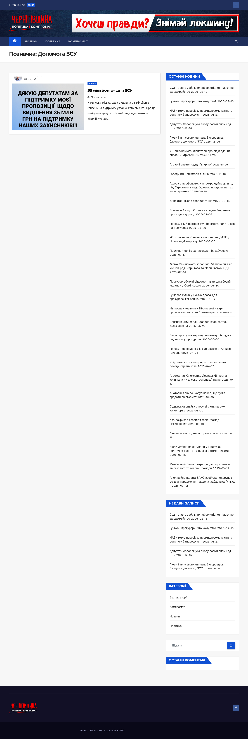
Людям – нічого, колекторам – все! (194, 433)
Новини (31, 41)
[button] (236, 41)
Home (83, 730)
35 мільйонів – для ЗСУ (110, 90)
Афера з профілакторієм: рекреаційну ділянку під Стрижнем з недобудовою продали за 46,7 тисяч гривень (201, 187)
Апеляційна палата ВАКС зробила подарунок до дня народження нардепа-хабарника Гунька (202, 481)
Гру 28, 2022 (99, 97)
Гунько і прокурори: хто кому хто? (193, 101)
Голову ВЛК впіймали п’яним (189, 174)
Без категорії (178, 597)
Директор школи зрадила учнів (191, 201)
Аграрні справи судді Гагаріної (190, 164)
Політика (52, 41)
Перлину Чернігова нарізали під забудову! (199, 250)
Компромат (78, 41)
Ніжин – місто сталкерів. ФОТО (107, 730)
